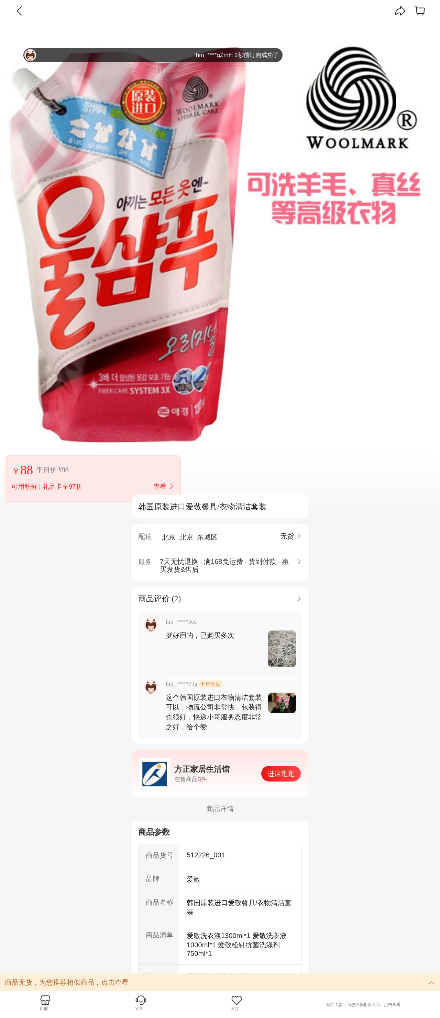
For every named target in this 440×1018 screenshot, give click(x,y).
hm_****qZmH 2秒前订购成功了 (151, 55)
